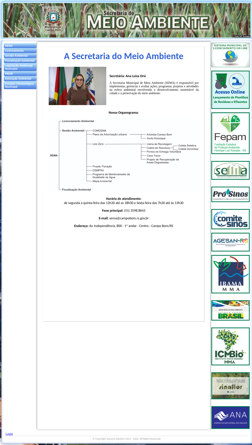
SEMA (9, 45)
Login (9, 433)
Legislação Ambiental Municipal (18, 67)
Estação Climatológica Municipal (19, 85)
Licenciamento (14, 50)
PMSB (9, 73)
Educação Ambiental (18, 78)
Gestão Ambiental (16, 55)
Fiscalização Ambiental (20, 60)
